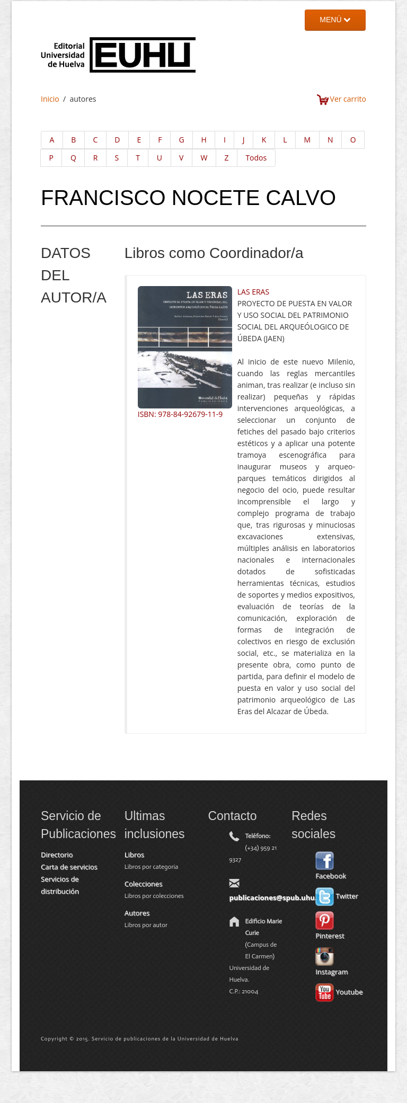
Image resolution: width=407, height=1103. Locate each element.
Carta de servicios (69, 866)
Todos (256, 158)
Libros (134, 854)
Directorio (57, 854)
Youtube (338, 992)
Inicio (50, 99)
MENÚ (335, 19)
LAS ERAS (253, 292)
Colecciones (144, 883)
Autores (137, 913)
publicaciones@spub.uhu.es (276, 897)
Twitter (336, 896)
